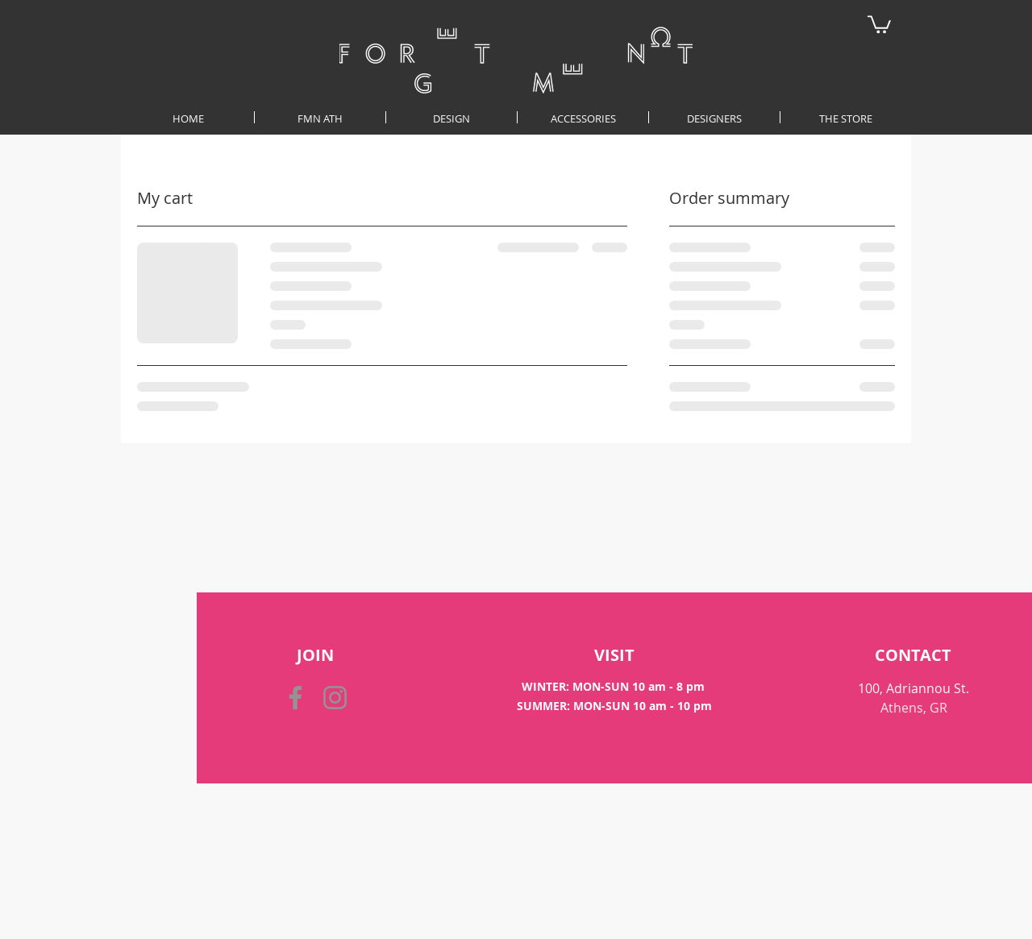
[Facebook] (295, 697)
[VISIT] (614, 655)
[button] (879, 23)
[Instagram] (335, 697)
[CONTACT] (913, 655)
